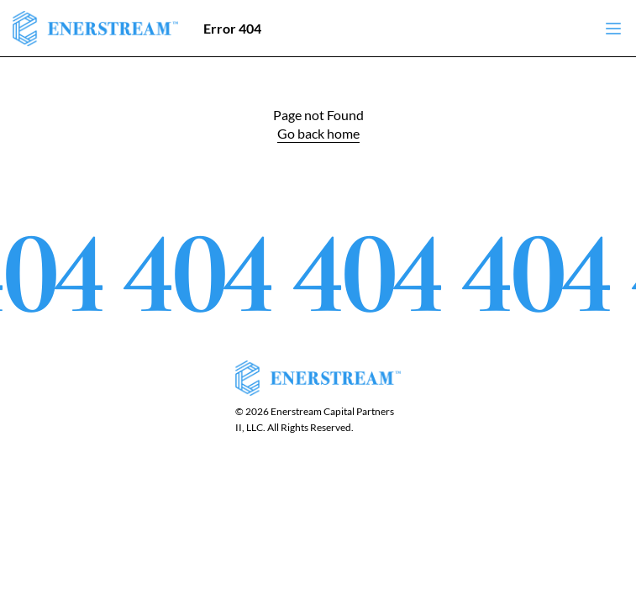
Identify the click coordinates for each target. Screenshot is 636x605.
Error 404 (232, 28)
